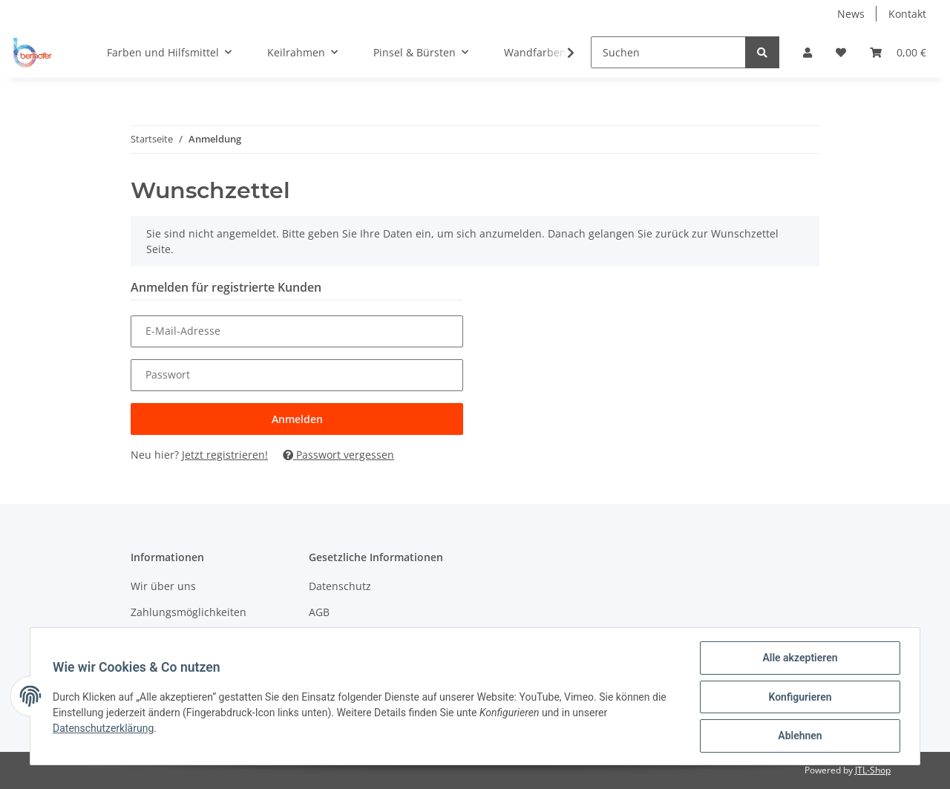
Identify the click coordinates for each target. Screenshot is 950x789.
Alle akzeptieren (798, 659)
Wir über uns (163, 586)
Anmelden (297, 419)
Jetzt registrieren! (225, 455)
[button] (807, 52)
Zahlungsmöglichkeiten (188, 612)
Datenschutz (340, 586)
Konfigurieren (798, 698)
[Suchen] (668, 52)
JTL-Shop (873, 770)
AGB (319, 612)
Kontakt (907, 14)
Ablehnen (798, 736)
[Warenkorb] (898, 52)
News (851, 14)
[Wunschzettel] (841, 52)
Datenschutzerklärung (104, 729)
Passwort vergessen (338, 455)
